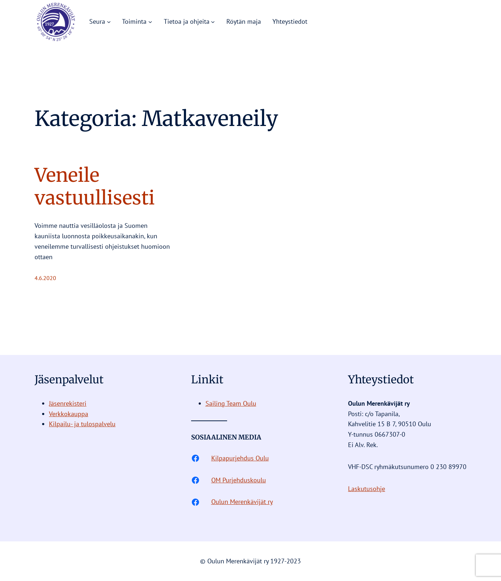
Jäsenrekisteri (67, 403)
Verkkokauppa (68, 414)
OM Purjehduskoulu (238, 480)
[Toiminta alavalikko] (150, 22)
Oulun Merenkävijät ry (242, 501)
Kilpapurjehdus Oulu (240, 458)
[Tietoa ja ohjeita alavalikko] (213, 22)
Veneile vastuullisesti (95, 186)
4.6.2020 (45, 278)
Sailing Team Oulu (231, 403)
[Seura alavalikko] (109, 22)
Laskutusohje (366, 489)
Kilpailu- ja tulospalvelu (82, 424)
